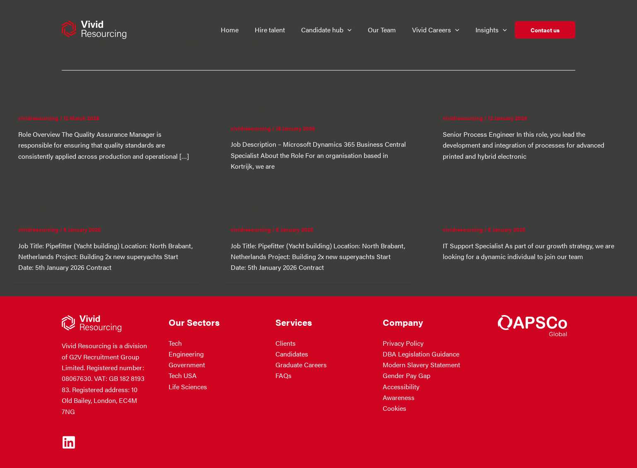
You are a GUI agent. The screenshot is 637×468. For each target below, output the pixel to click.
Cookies (394, 408)
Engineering (186, 354)
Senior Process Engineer (487, 98)
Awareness (399, 398)
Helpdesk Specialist (478, 210)
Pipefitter (34, 210)
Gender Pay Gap (406, 376)
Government (187, 365)
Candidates (291, 354)
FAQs (283, 376)
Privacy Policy (403, 343)
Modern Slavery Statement (421, 365)
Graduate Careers (301, 365)
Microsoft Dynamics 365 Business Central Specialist (306, 103)
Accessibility (401, 387)
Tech (175, 343)
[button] (351, 30)
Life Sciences (188, 387)
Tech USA (183, 376)
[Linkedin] (69, 442)
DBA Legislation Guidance (421, 354)
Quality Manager (48, 98)
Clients (285, 343)
